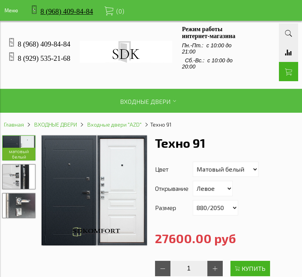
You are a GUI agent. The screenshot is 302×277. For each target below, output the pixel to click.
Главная (14, 124)
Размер (165, 207)
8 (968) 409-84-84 (66, 11)
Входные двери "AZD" (114, 124)
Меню (11, 10)
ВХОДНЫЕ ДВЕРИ (55, 124)
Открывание (172, 188)
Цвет (162, 169)
